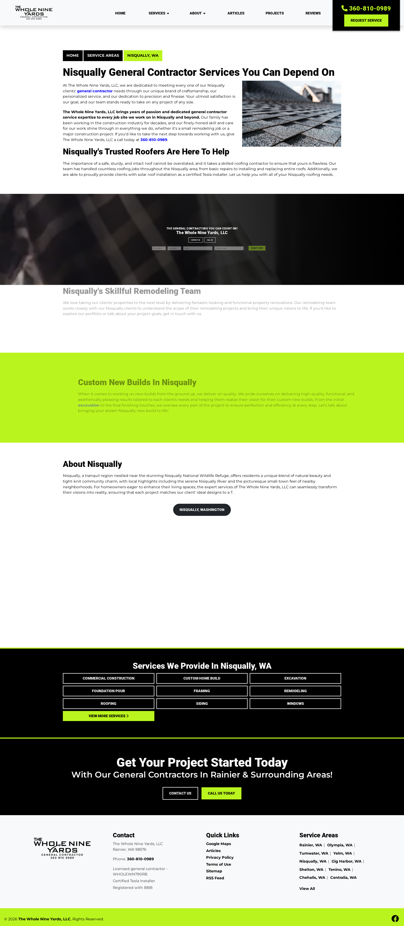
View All (307, 888)
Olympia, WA (339, 845)
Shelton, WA (311, 869)
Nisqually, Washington (202, 510)
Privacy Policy (220, 857)
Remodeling (295, 691)
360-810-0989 (366, 8)
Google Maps (218, 843)
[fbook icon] (395, 920)
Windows (295, 703)
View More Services (109, 716)
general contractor (95, 91)
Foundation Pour (108, 691)
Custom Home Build (201, 678)
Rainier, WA (310, 845)
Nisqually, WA (142, 55)
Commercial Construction (108, 678)
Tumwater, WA (313, 853)
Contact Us (201, 239)
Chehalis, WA (312, 877)
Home (72, 55)
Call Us (203, 239)
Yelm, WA (342, 853)
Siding (202, 703)
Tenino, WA (339, 869)
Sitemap (214, 871)
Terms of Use (218, 864)
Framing (202, 691)
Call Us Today (221, 793)
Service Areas (103, 55)
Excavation (295, 678)
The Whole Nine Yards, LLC (44, 919)
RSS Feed (215, 878)
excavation (98, 405)
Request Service (366, 20)
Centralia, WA (343, 877)
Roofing (108, 703)
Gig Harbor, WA (346, 861)
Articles (213, 850)
